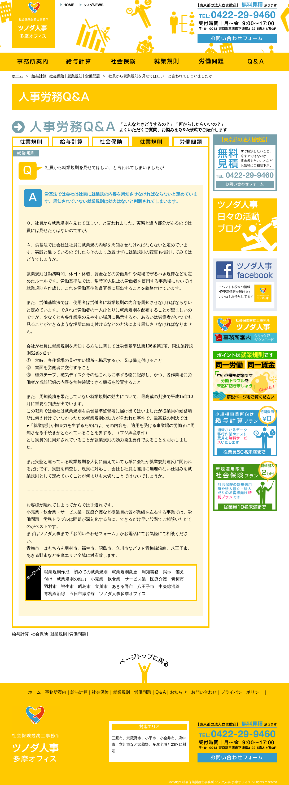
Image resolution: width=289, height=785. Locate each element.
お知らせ (178, 692)
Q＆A (160, 692)
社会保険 (56, 76)
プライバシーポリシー (242, 692)
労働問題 (92, 76)
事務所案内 (55, 692)
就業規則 (74, 76)
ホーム (17, 76)
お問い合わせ (204, 692)
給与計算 (39, 76)
